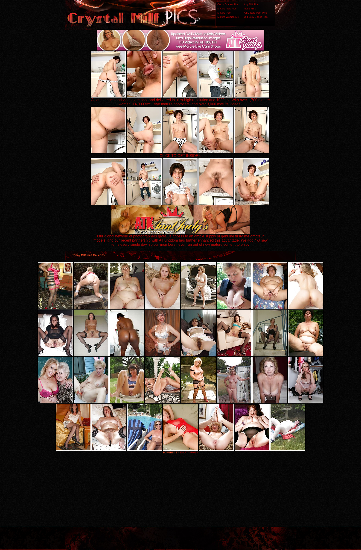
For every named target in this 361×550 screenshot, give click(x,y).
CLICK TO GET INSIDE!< (180, 156)
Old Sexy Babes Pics (256, 16)
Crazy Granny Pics (228, 4)
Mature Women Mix (228, 16)
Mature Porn (224, 12)
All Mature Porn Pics (255, 12)
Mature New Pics (226, 8)
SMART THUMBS (189, 452)
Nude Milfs (250, 8)
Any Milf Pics (251, 4)
